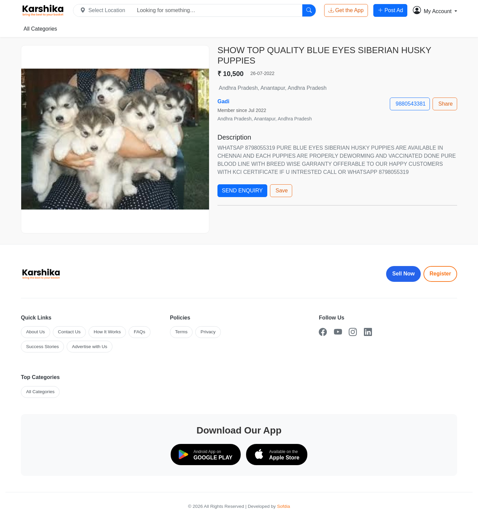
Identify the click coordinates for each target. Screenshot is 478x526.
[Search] (309, 10)
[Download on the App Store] (277, 454)
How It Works (107, 331)
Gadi (223, 101)
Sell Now (403, 273)
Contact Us (69, 331)
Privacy (208, 331)
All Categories (40, 29)
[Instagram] (353, 332)
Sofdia (283, 506)
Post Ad (390, 10)
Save (282, 190)
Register (440, 273)
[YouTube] (338, 332)
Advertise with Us (89, 346)
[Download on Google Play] (206, 454)
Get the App (346, 10)
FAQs (139, 331)
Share (445, 104)
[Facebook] (323, 332)
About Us (35, 331)
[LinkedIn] (368, 332)
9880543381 (410, 104)
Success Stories (42, 346)
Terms (181, 331)
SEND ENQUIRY (242, 190)
